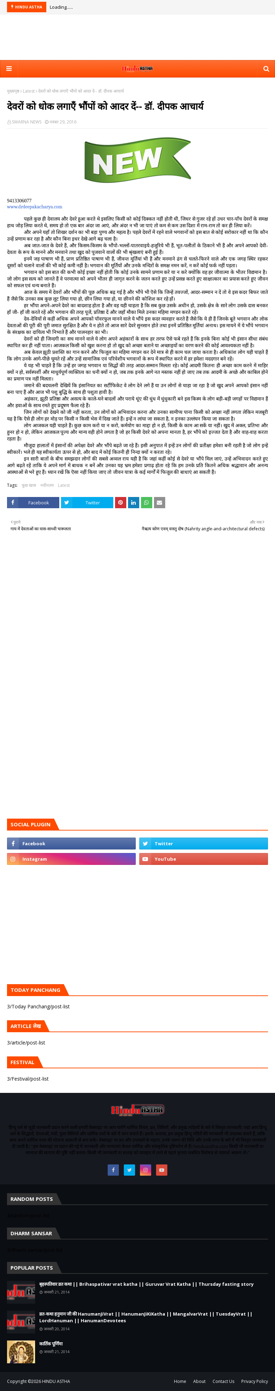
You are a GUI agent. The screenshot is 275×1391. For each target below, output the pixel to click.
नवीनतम (47, 485)
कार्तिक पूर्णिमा (50, 1343)
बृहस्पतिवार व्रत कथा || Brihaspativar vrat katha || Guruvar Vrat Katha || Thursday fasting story (146, 1284)
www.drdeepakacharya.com (34, 207)
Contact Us (223, 1381)
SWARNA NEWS (26, 122)
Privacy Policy (254, 1381)
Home (180, 1381)
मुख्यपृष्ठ (13, 91)
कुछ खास (29, 485)
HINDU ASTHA (56, 1381)
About (199, 1381)
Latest (29, 91)
